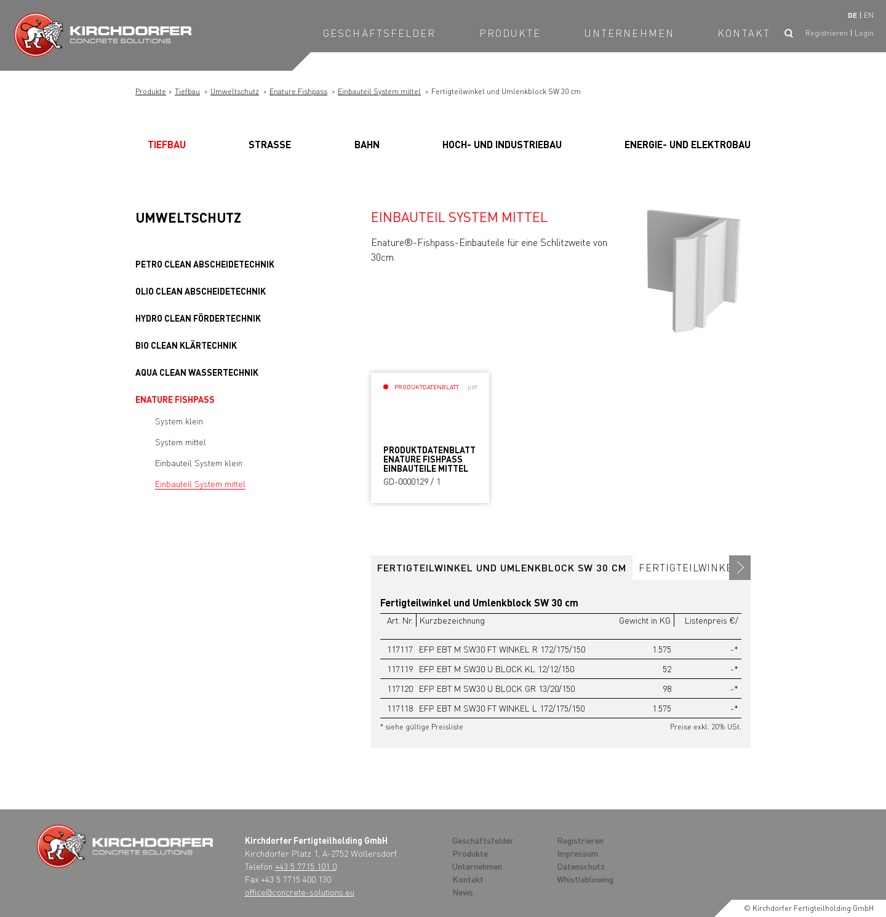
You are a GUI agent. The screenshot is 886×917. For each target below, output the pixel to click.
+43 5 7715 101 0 (306, 865)
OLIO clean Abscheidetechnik (200, 290)
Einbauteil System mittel (379, 91)
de (852, 15)
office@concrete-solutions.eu (299, 891)
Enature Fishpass (298, 91)
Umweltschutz (234, 91)
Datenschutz (581, 865)
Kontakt (743, 32)
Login (864, 33)
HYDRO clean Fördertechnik (198, 318)
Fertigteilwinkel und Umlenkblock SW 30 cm (501, 567)
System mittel (180, 441)
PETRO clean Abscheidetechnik (204, 263)
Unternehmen (629, 32)
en (869, 15)
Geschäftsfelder (379, 32)
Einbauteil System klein (198, 462)
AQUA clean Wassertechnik (196, 372)
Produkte (510, 32)
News (462, 891)
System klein (179, 420)
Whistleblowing (585, 878)
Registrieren (826, 33)
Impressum (577, 853)
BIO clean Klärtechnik (186, 345)
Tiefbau (187, 91)
